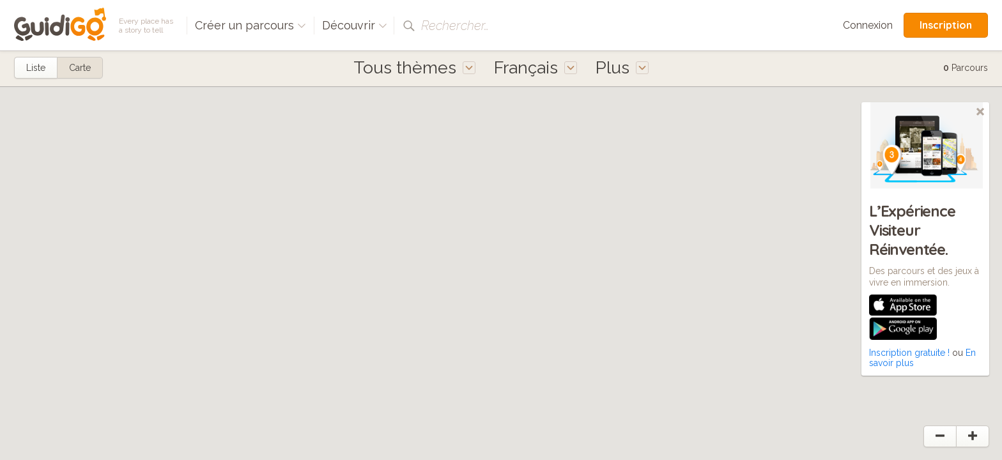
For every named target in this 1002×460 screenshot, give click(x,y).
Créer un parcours (250, 25)
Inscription (946, 25)
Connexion (868, 25)
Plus (622, 67)
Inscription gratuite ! (909, 353)
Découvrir (354, 25)
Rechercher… (455, 25)
